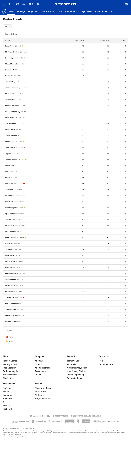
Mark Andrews (10, 94)
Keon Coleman (10, 237)
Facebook (7, 398)
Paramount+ (40, 371)
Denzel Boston (11, 315)
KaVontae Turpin (11, 303)
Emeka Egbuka (10, 58)
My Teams (39, 395)
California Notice (74, 378)
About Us (39, 361)
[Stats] (60, 11)
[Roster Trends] (48, 11)
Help (101, 361)
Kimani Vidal (9, 166)
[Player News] (86, 11)
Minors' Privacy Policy (77, 368)
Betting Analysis (10, 371)
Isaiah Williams (11, 321)
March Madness (10, 374)
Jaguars (8, 154)
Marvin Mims (10, 285)
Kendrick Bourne (11, 273)
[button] (112, 11)
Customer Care (106, 364)
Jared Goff (9, 82)
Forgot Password (43, 398)
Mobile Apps (8, 378)
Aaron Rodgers (11, 207)
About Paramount (43, 368)
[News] (11, 11)
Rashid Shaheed (11, 202)
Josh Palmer (10, 297)
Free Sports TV (10, 368)
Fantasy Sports (10, 364)
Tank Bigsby (9, 249)
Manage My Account (44, 388)
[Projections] (33, 11)
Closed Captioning (75, 374)
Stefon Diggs (10, 142)
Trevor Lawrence (11, 88)
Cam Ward (9, 243)
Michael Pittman (11, 106)
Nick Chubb (9, 231)
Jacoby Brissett (11, 160)
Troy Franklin (10, 148)
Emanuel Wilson (11, 196)
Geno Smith (9, 255)
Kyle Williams (10, 291)
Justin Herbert (10, 124)
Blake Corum (10, 130)
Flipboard (7, 409)
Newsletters (40, 391)
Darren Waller (10, 184)
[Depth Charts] (71, 11)
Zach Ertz (9, 219)
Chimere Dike (10, 261)
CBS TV (38, 374)
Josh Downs (9, 190)
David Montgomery (12, 112)
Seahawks (9, 76)
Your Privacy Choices (76, 371)
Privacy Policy (73, 364)
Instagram (8, 395)
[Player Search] (101, 11)
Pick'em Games (10, 361)
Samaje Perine (10, 279)
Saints (7, 178)
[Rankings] (21, 11)
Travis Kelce (10, 100)
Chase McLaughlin (12, 64)
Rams (7, 172)
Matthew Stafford (12, 52)
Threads (7, 405)
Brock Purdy (10, 70)
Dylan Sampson (11, 213)
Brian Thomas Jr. (11, 118)
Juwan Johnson (11, 136)
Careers (38, 364)
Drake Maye (9, 46)
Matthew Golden (11, 225)
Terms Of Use (73, 361)
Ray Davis (9, 267)
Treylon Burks (10, 309)
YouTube (7, 388)
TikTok (6, 391)
